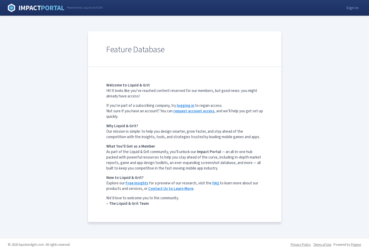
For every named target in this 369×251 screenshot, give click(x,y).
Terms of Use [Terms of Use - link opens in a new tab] (322, 244)
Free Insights (137, 183)
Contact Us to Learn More (170, 188)
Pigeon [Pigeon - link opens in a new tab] (356, 244)
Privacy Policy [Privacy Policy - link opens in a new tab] (301, 244)
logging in (185, 105)
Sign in (352, 8)
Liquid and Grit (36, 8)
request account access (193, 111)
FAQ (216, 183)
